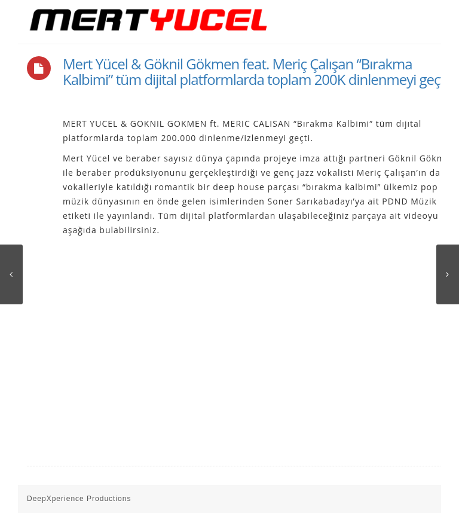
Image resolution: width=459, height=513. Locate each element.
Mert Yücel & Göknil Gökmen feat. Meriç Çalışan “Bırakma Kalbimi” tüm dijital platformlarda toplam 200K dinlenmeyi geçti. (257, 71)
